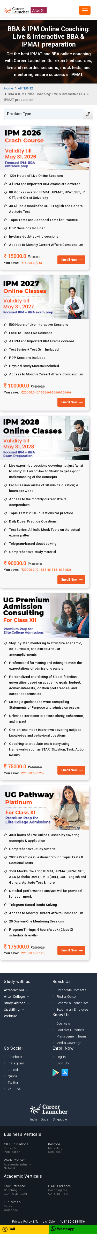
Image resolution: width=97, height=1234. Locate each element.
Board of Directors (70, 1030)
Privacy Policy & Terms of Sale (33, 1221)
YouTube (14, 1089)
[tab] (24, 990)
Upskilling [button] (12, 1009)
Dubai (45, 1119)
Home (8, 88)
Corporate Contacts (71, 990)
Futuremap (26, 1206)
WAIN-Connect (26, 1164)
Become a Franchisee (72, 1003)
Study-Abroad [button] (15, 1003)
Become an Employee (72, 1009)
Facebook (15, 1057)
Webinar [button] (10, 1016)
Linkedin (14, 1070)
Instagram (16, 1063)
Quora (12, 1076)
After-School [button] (14, 990)
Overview (63, 1023)
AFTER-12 (25, 88)
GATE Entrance (70, 1190)
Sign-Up (62, 1063)
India (34, 1119)
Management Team (71, 1036)
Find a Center (66, 996)
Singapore (60, 1119)
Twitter (13, 1083)
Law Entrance (26, 1190)
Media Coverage (68, 1043)
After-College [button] (14, 996)
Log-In (61, 1057)
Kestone (70, 1148)
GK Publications (26, 1148)
